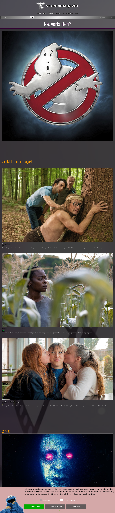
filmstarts (51, 13)
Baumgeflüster (6, 244)
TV (3, 246)
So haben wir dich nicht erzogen (11, 402)
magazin (58, 13)
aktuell (39, 13)
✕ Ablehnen (75, 507)
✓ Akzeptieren (34, 507)
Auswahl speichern (55, 507)
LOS (32, 17)
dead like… (69, 13)
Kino (3, 331)
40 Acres (4, 329)
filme (44, 13)
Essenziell (45, 500)
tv (63, 13)
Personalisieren (57, 511)
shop (76, 13)
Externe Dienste (67, 500)
